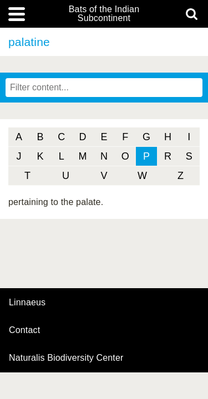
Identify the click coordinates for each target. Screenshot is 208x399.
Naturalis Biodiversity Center (66, 358)
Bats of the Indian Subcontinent (104, 14)
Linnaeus (27, 302)
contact (24, 330)
